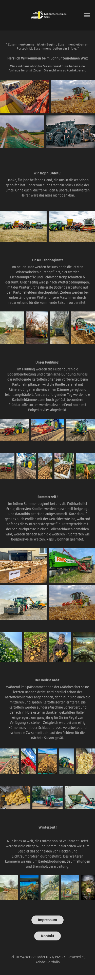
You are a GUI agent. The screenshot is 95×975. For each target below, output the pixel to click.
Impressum (47, 920)
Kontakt (47, 936)
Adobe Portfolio (47, 962)
